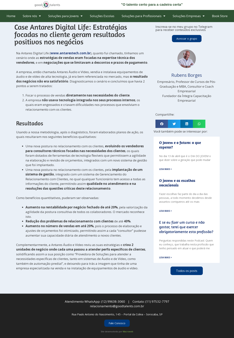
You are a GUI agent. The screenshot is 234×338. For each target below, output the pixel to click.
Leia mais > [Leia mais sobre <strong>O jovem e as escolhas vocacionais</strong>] (165, 210)
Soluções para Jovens (65, 16)
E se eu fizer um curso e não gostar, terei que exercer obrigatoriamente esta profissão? (186, 227)
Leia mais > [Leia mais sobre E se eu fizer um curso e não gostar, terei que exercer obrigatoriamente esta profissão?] (165, 257)
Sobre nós (32, 16)
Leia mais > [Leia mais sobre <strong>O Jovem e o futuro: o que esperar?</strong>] (165, 169)
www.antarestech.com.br (70, 53)
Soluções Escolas (102, 16)
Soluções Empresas (189, 16)
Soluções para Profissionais (143, 16)
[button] (161, 124)
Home (11, 16)
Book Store (220, 16)
